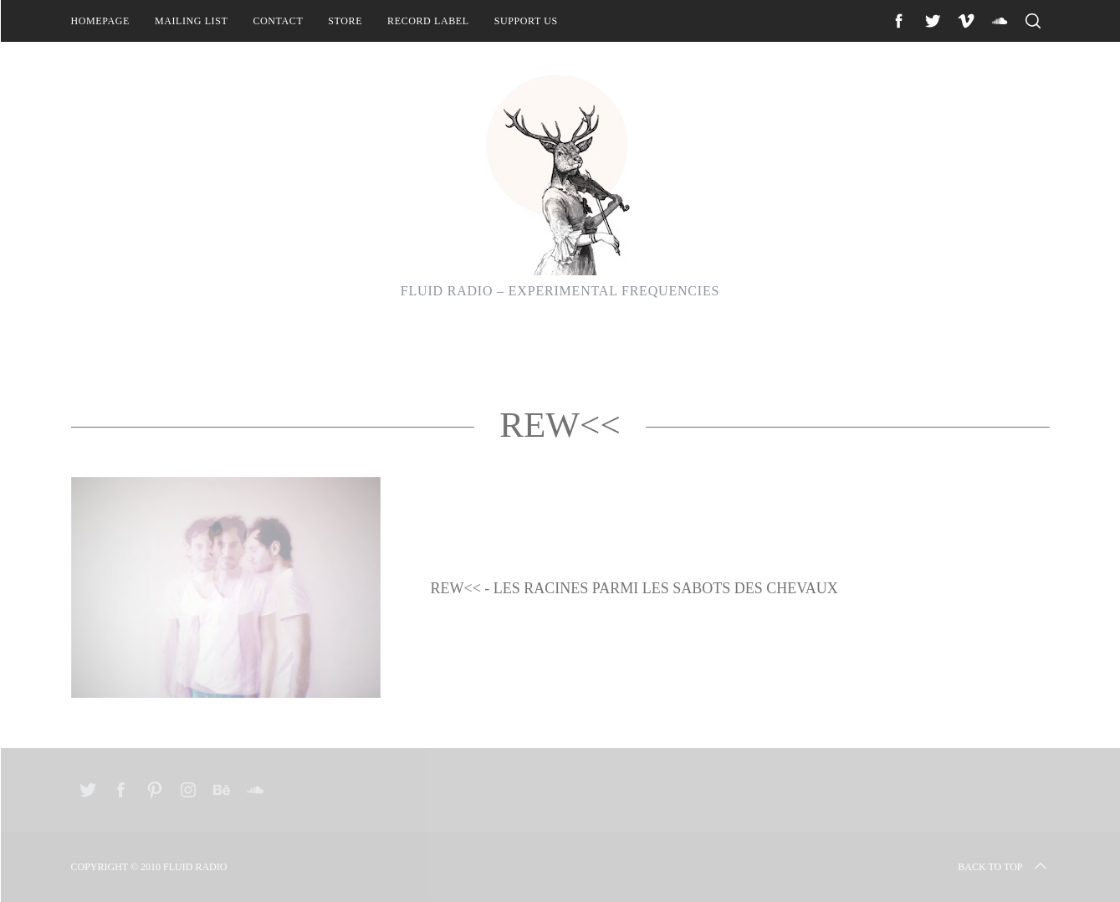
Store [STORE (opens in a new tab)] (345, 21)
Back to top (1003, 867)
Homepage (100, 21)
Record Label (428, 21)
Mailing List (191, 21)
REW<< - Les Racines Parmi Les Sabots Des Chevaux (634, 588)
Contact (278, 21)
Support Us (526, 21)
